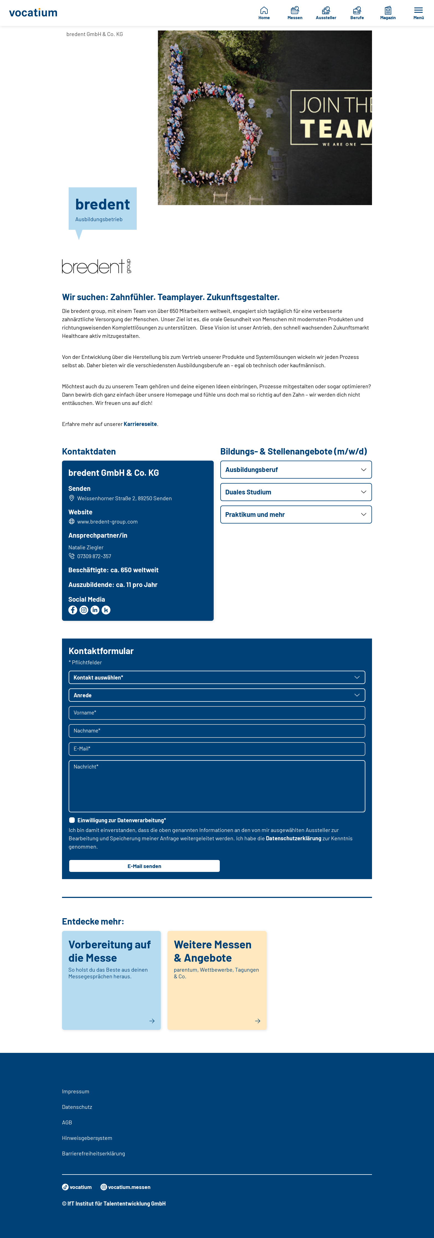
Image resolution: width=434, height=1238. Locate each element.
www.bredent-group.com (108, 521)
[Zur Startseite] (35, 13)
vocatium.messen (127, 1187)
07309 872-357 (90, 556)
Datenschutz (77, 1106)
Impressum (75, 1091)
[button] (296, 469)
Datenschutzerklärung (293, 838)
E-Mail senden (144, 866)
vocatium (77, 1187)
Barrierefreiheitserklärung (93, 1153)
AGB (67, 1122)
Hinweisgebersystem (87, 1137)
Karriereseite (140, 423)
